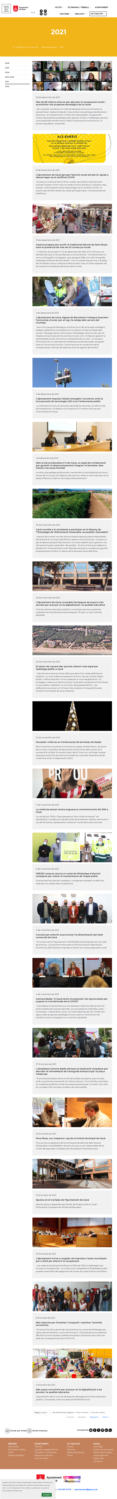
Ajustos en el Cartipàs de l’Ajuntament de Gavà (62, 1200)
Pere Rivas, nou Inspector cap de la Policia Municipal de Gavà (70, 1138)
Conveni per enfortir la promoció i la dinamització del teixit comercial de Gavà (69, 936)
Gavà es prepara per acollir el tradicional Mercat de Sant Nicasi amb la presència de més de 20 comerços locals (71, 246)
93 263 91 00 (64, 1489)
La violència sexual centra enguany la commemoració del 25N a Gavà (72, 810)
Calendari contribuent (45, 1452)
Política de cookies (102, 1452)
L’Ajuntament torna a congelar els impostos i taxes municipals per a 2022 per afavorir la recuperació (71, 1259)
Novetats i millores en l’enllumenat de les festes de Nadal (68, 742)
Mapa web (98, 1458)
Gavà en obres (42, 1458)
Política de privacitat (103, 1449)
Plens (70, 1455)
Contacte (97, 1461)
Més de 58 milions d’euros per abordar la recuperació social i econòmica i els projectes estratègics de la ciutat (70, 103)
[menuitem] (59, 7)
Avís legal (98, 1446)
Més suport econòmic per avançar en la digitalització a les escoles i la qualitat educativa (69, 1390)
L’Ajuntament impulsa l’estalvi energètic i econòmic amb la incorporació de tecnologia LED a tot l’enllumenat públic (69, 400)
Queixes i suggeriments (46, 1449)
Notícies (71, 1449)
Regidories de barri (44, 1455)
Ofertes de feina (16, 1455)
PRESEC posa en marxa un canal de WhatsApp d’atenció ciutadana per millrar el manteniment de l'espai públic (68, 875)
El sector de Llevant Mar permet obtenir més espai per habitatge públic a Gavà (67, 667)
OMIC (11, 1452)
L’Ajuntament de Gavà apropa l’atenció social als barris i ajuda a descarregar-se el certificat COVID (72, 176)
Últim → (106, 1417)
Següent (94, 1417)
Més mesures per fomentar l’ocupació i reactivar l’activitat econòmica (69, 1324)
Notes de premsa (75, 1452)
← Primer (69, 1417)
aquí (20, 1490)
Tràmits (38, 1446)
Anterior (82, 1417)
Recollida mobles (16, 1449)
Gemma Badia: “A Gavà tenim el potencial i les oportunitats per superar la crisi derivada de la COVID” (72, 1000)
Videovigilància (100, 1455)
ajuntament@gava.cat (86, 1489)
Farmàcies (13, 1446)
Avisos (70, 1446)
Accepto (46, 1495)
